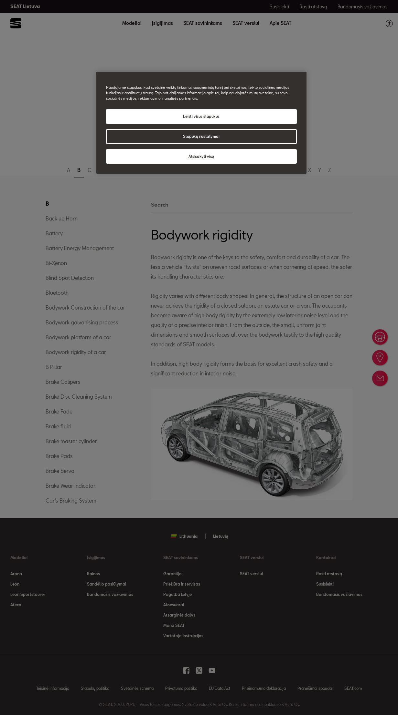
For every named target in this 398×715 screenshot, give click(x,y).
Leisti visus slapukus (201, 116)
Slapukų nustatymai (201, 136)
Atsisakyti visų (201, 156)
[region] (201, 123)
